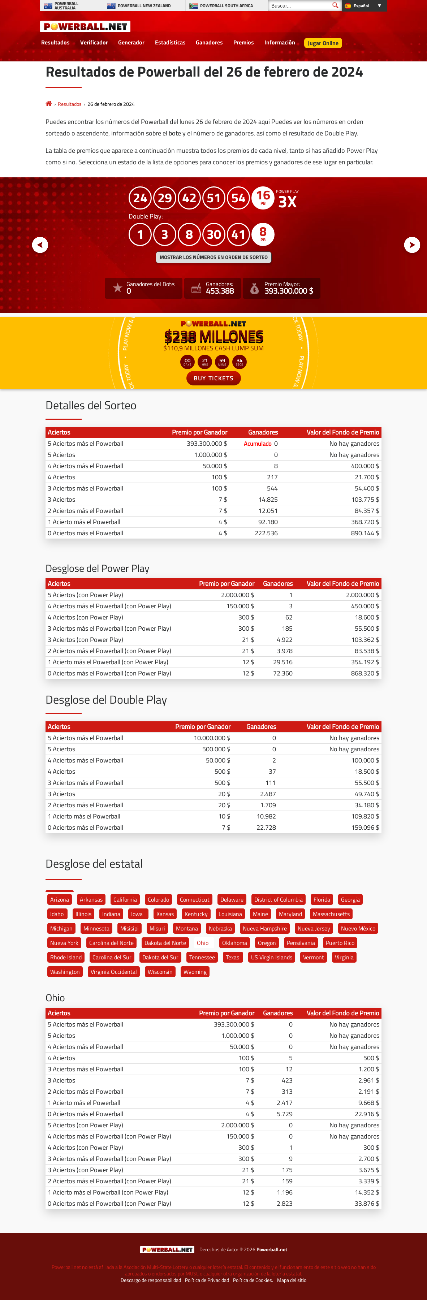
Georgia (350, 899)
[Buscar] (305, 5)
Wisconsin (160, 971)
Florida (322, 899)
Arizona (59, 899)
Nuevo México (358, 928)
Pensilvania (301, 942)
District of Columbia (278, 899)
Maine (260, 914)
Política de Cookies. (253, 1280)
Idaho (57, 914)
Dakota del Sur (160, 957)
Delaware (231, 899)
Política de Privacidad (207, 1280)
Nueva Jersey (314, 928)
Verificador (94, 42)
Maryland (290, 914)
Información (279, 42)
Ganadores (209, 42)
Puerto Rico (340, 942)
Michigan (61, 928)
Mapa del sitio (291, 1280)
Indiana (111, 914)
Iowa (137, 914)
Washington (65, 971)
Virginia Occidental (114, 971)
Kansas (165, 914)
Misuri (157, 928)
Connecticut (195, 899)
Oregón (267, 942)
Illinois (83, 914)
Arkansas (91, 899)
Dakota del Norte (165, 942)
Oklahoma (234, 942)
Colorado (158, 899)
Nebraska (220, 928)
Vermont (313, 957)
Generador (131, 42)
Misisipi (129, 928)
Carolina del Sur (111, 957)
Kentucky (196, 914)
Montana (187, 928)
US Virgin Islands (271, 957)
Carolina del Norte (111, 942)
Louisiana (230, 914)
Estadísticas (170, 42)
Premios (243, 42)
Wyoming (195, 971)
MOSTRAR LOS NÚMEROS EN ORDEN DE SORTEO (214, 257)
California (125, 899)
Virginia (344, 957)
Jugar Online (323, 43)
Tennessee (202, 957)
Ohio (202, 942)
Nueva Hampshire (265, 928)
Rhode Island (66, 957)
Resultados (55, 42)
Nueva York (64, 942)
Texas (232, 957)
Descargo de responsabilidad (151, 1280)
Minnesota (96, 928)
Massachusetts (331, 914)
